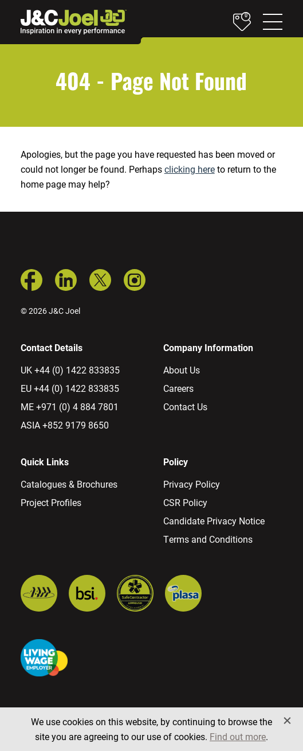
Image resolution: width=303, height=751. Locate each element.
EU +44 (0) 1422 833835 (70, 388)
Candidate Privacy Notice (214, 521)
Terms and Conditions (208, 539)
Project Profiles (51, 502)
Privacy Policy (191, 484)
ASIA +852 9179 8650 (65, 425)
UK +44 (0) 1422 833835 (70, 370)
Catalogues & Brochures (69, 484)
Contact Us (185, 406)
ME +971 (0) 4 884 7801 (70, 406)
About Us (181, 370)
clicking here (189, 169)
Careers (178, 388)
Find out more (238, 736)
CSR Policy (185, 502)
